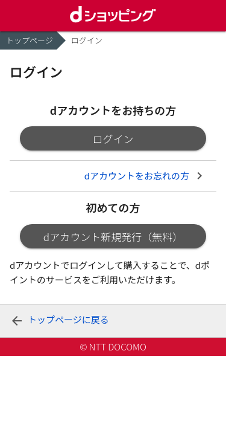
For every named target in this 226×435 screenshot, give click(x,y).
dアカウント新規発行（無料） (113, 236)
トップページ (29, 40)
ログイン (113, 138)
